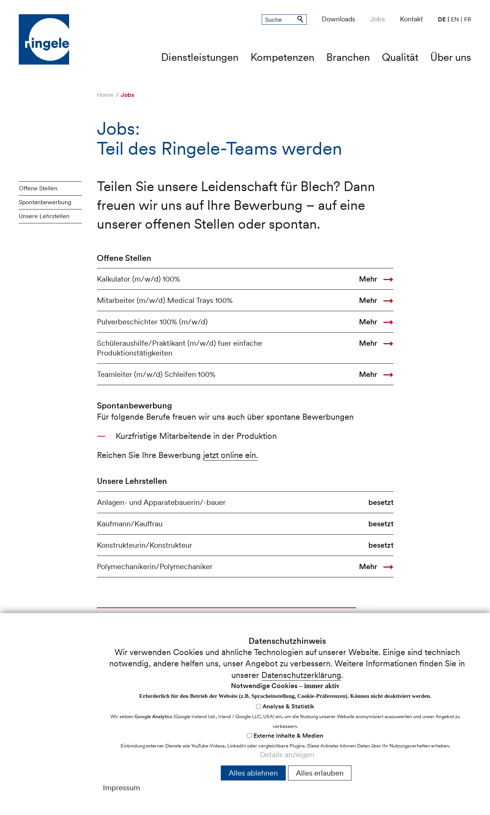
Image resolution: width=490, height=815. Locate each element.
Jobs (377, 19)
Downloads (338, 19)
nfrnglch (41, 791)
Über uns (450, 57)
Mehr (368, 278)
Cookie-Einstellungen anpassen (413, 740)
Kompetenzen (282, 57)
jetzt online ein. (230, 455)
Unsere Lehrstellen (44, 216)
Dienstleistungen (199, 57)
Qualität (400, 57)
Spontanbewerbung (45, 202)
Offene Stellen (38, 188)
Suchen (301, 20)
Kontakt (411, 19)
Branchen (348, 57)
